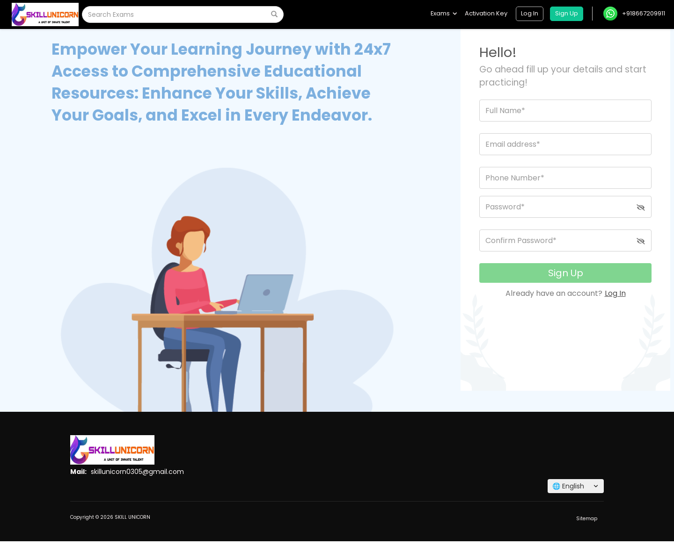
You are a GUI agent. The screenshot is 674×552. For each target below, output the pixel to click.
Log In (615, 293)
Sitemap (586, 518)
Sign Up (565, 273)
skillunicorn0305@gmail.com (137, 471)
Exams (443, 13)
